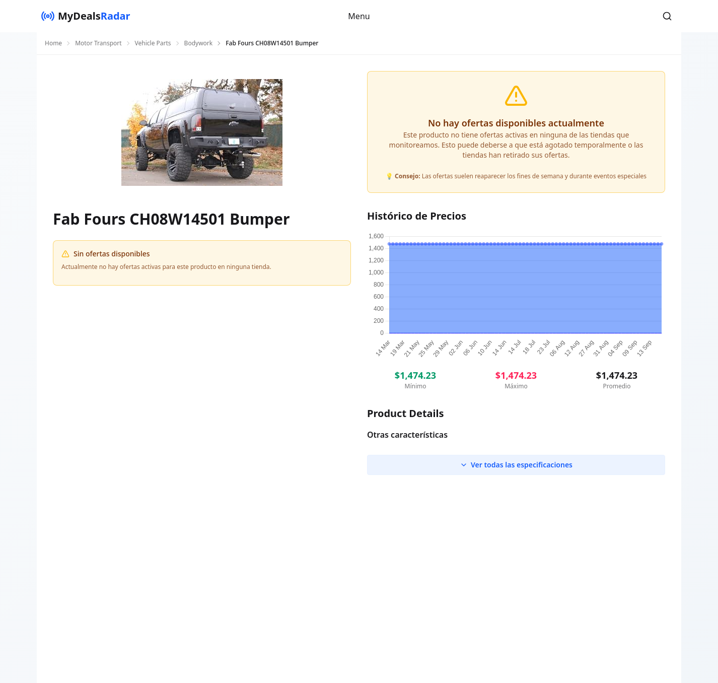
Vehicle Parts (153, 43)
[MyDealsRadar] (85, 16)
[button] (667, 16)
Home (53, 43)
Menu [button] (359, 16)
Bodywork (198, 43)
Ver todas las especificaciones (516, 464)
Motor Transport (98, 43)
